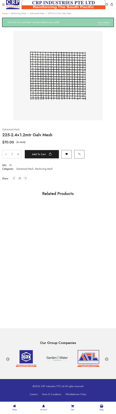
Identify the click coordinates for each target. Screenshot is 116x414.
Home (5, 13)
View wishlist (103, 22)
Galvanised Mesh (37, 13)
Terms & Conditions (51, 394)
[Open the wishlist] (66, 154)
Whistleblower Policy (75, 394)
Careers (34, 394)
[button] (79, 154)
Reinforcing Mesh (18, 13)
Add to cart (42, 154)
